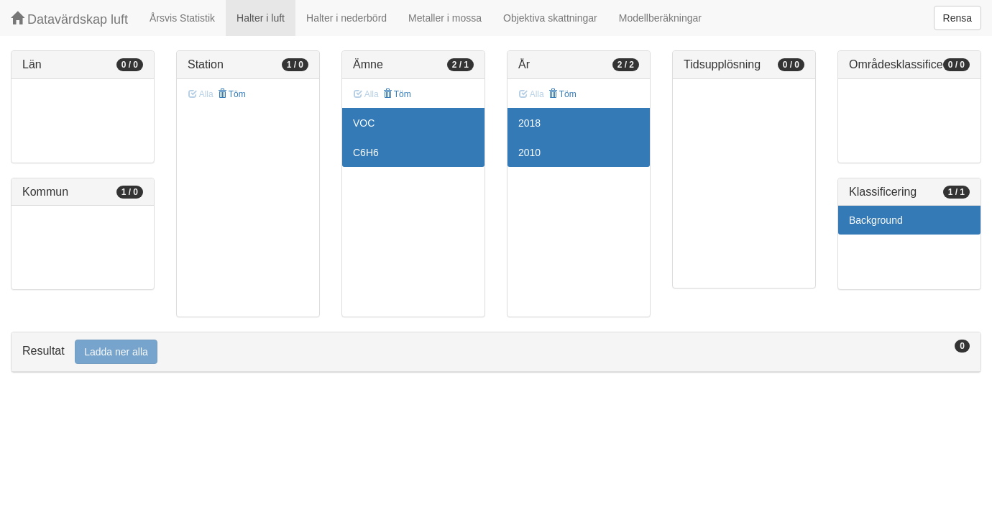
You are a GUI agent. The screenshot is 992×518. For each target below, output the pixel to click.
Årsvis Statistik (182, 18)
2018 (529, 123)
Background (876, 220)
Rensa (957, 18)
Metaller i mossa (445, 18)
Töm (232, 94)
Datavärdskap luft (69, 19)
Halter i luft (260, 18)
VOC (364, 123)
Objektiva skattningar (550, 18)
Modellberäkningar (660, 18)
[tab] (496, 352)
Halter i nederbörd (346, 18)
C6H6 (366, 152)
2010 (529, 152)
